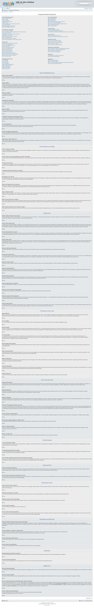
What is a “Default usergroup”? (53, 24)
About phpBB (82, 569)
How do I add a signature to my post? (8, 45)
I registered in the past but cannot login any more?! (11, 23)
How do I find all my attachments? (54, 56)
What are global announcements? (8, 64)
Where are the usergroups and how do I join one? (56, 21)
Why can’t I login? (5, 22)
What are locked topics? (6, 67)
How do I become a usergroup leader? (54, 22)
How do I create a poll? (6, 46)
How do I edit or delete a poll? (7, 48)
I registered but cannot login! (7, 21)
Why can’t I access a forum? (7, 49)
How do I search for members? (53, 43)
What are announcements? (7, 65)
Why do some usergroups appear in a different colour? (57, 23)
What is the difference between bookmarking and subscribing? (58, 48)
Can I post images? (5, 63)
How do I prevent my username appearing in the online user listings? (14, 31)
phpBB (28, 179)
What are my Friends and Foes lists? (54, 35)
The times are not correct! (6, 32)
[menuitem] (8, 8)
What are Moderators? (52, 19)
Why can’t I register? (5, 20)
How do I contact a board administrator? (55, 63)
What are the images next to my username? (9, 36)
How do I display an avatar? (7, 37)
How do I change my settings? (7, 30)
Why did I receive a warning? (7, 51)
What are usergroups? (52, 20)
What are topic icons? (6, 68)
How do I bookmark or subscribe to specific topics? (56, 49)
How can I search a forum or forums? (54, 40)
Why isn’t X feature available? (53, 61)
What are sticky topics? (6, 66)
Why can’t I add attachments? (7, 50)
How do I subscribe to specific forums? (54, 50)
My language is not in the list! (7, 35)
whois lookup (80, 582)
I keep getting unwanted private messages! (55, 30)
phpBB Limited (33, 569)
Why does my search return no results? (54, 41)
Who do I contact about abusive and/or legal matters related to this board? (60, 62)
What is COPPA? (5, 19)
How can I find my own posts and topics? (55, 44)
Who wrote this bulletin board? (53, 60)
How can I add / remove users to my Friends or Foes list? (58, 36)
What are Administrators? (52, 18)
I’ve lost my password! (6, 24)
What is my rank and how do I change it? (9, 38)
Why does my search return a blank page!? (55, 42)
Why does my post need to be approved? (9, 55)
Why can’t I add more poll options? (8, 47)
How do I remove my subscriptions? (54, 51)
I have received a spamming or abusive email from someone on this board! (61, 31)
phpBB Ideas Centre (53, 575)
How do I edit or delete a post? (7, 44)
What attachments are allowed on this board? (56, 55)
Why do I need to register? (6, 18)
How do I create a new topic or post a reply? (9, 43)
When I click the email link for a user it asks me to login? (12, 39)
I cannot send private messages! (53, 29)
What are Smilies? (5, 62)
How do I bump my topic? (6, 56)
